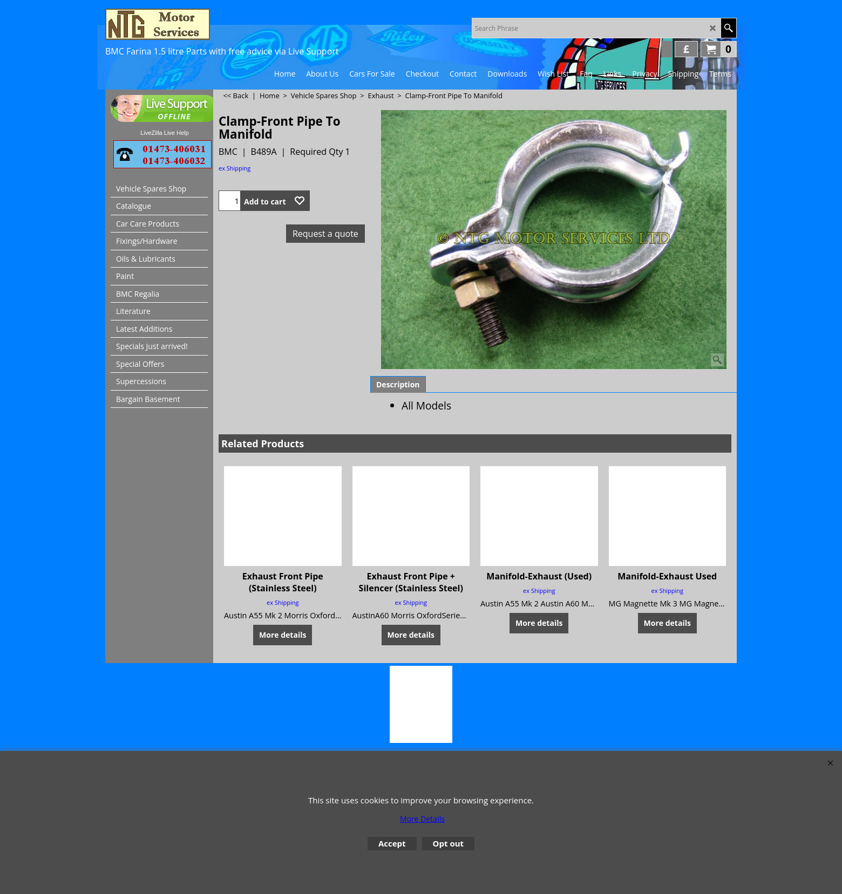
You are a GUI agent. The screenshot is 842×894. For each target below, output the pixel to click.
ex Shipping (234, 168)
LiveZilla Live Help (164, 132)
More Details (422, 819)
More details (282, 635)
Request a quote (325, 234)
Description (398, 384)
